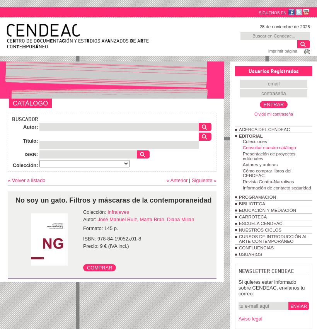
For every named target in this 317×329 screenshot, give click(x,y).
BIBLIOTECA (252, 203)
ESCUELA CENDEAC (261, 223)
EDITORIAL (251, 136)
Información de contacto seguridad (277, 188)
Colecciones (255, 141)
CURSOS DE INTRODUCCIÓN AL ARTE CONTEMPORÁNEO (273, 239)
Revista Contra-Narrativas (268, 181)
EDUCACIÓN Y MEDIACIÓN (267, 210)
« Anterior (177, 180)
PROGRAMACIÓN (257, 197)
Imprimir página (282, 51)
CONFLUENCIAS (256, 247)
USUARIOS (250, 254)
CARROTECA (253, 217)
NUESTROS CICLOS (260, 230)
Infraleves (118, 212)
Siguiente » (204, 180)
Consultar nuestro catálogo (269, 147)
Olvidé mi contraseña (273, 114)
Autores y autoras (260, 164)
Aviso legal (250, 319)
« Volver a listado (26, 180)
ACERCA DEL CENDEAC (264, 129)
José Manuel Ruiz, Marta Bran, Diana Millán (146, 219)
